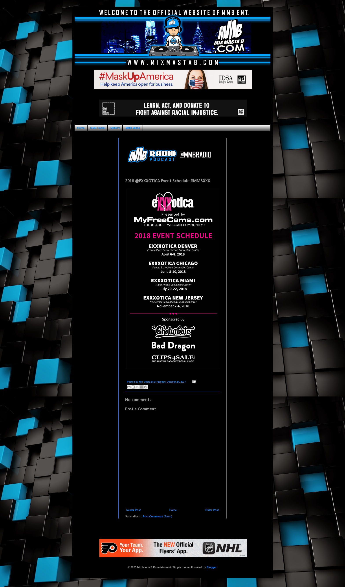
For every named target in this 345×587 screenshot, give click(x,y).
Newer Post (133, 510)
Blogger (212, 567)
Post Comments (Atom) (157, 516)
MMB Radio (97, 128)
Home (80, 128)
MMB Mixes (132, 128)
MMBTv (115, 128)
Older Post (212, 510)
